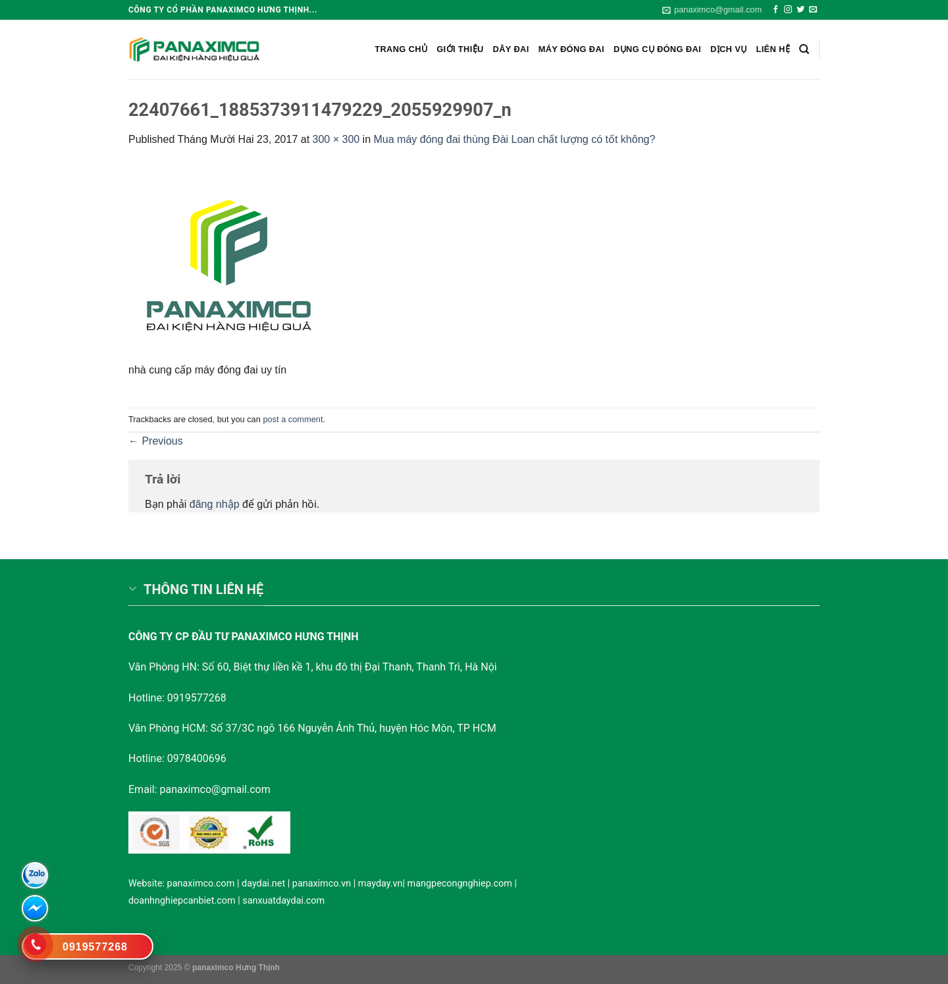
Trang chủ (401, 49)
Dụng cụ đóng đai (657, 49)
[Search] (804, 49)
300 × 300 (336, 139)
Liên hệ (773, 49)
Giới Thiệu (459, 49)
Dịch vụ (728, 49)
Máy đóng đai (571, 49)
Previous (155, 441)
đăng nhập (215, 504)
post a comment (293, 419)
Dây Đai (511, 49)
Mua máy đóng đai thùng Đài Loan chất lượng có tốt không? (515, 139)
